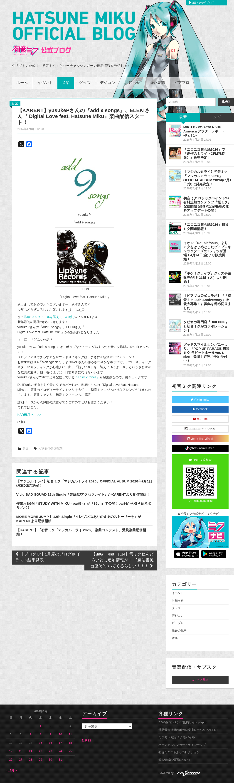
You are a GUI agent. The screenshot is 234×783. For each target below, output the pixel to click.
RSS (86, 728)
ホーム (22, 70)
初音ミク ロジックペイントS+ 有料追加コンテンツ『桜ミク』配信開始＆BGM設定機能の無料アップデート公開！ (207, 192)
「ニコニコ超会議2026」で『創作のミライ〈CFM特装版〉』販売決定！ (204, 141)
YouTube (200, 406)
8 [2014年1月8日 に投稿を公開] (40, 722)
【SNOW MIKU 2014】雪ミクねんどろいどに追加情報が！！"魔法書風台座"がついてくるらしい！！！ (121, 548)
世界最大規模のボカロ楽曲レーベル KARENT (188, 717)
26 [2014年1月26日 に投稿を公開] (10, 747)
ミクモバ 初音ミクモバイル (176, 725)
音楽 (66, 70)
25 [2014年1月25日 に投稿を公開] (70, 738)
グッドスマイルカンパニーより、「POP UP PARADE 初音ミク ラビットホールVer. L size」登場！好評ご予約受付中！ (206, 340)
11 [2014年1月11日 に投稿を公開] (70, 722)
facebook (200, 396)
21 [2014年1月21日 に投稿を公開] (30, 738)
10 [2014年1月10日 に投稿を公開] (60, 722)
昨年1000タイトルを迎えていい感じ (49, 304)
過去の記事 (179, 618)
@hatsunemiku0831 (200, 436)
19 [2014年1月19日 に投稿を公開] (10, 738)
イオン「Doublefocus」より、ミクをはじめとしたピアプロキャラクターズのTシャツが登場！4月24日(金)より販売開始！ (207, 238)
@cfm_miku (200, 387)
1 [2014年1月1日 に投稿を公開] (40, 713)
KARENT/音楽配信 (51, 436)
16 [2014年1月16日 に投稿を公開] (50, 730)
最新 (183, 104)
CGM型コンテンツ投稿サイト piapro (182, 710)
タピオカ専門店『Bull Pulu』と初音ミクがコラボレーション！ (206, 314)
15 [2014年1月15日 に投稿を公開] (40, 730)
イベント (45, 70)
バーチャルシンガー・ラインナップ (182, 732)
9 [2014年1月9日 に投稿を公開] (50, 722)
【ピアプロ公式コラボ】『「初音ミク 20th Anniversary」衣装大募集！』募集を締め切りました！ (207, 289)
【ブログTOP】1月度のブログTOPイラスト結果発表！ (47, 545)
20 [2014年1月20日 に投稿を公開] (20, 738)
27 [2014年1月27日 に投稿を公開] (20, 747)
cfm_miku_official (200, 426)
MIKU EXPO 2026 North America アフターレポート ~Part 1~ (204, 119)
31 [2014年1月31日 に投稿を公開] (60, 747)
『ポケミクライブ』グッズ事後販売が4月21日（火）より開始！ (207, 265)
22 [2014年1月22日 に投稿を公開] (40, 738)
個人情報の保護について (174, 747)
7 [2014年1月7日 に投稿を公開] (30, 722)
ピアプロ (182, 70)
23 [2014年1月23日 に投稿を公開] (50, 738)
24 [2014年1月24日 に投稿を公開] (60, 738)
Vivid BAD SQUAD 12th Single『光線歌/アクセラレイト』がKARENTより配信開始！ (83, 482)
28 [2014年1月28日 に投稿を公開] (30, 747)
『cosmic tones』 (87, 365)
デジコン (107, 70)
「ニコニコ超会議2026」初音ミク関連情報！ (206, 214)
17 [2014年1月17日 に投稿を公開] (60, 730)
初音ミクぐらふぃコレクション (179, 739)
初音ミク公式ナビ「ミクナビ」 (200, 501)
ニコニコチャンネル (200, 416)
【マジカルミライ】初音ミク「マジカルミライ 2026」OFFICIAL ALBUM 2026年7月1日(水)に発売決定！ (207, 165)
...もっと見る (200, 667)
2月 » (13, 758)
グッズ (85, 70)
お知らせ (132, 70)
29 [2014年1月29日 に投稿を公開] (40, 747)
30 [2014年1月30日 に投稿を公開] (50, 747)
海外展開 (157, 70)
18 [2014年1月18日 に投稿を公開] (70, 730)
